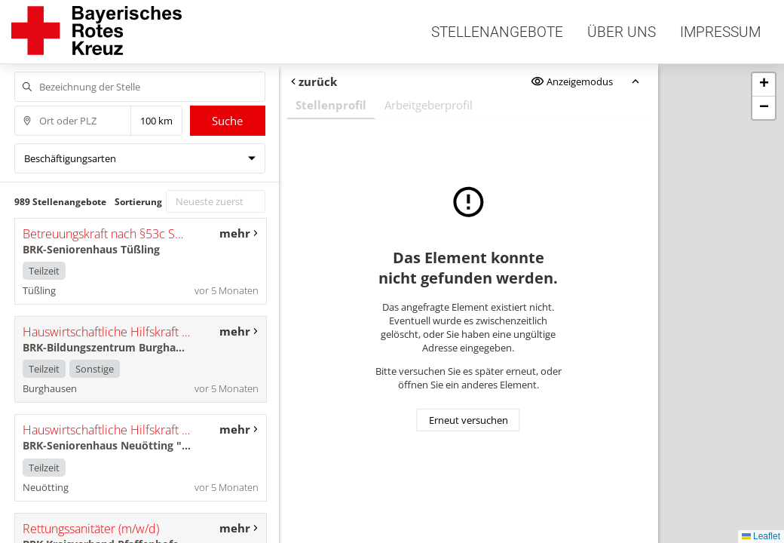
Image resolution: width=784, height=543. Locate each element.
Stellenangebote (497, 32)
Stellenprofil (331, 104)
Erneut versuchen (468, 420)
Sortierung (138, 201)
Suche (227, 120)
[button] (763, 85)
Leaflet (761, 536)
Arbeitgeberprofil (428, 104)
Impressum (720, 32)
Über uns (621, 32)
